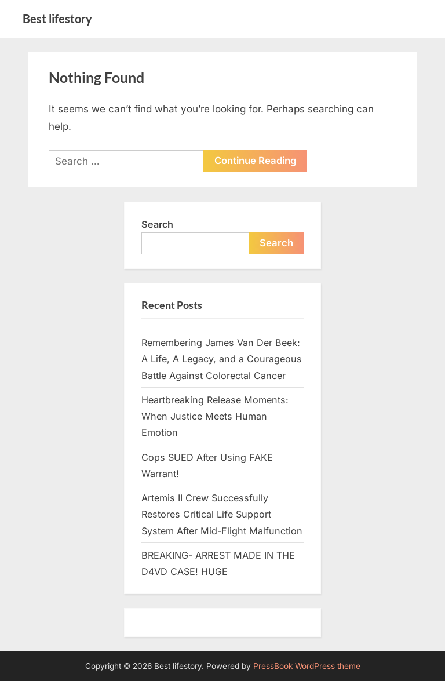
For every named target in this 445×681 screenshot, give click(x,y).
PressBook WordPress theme (306, 666)
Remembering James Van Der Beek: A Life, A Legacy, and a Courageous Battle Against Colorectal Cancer (221, 359)
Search (157, 224)
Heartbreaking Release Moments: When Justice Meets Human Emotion (215, 416)
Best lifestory (57, 19)
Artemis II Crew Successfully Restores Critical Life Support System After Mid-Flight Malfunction (221, 514)
